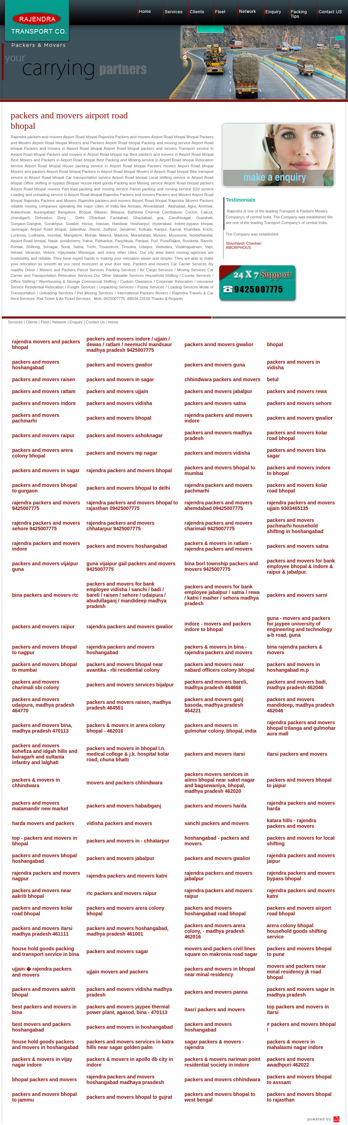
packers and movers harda (215, 806)
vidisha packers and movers (119, 823)
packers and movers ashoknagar (124, 435)
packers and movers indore (44, 403)
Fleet (45, 322)
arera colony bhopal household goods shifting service (297, 931)
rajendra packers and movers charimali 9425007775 (218, 525)
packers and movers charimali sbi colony (35, 684)
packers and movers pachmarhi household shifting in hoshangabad (295, 525)
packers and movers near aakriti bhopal (41, 893)
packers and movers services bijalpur (130, 684)
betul (272, 379)
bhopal (275, 344)
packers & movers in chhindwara (36, 782)
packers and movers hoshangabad (35, 364)
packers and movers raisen (44, 379)
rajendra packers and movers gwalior (129, 626)
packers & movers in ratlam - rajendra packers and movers (218, 546)
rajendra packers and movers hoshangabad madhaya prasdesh (125, 1079)
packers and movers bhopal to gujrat (129, 1097)
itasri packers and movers (214, 1009)
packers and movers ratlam (44, 391)
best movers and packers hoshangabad (41, 1027)
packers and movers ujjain (117, 391)
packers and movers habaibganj (123, 806)
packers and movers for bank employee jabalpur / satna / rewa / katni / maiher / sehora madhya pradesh (222, 595)
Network (59, 322)
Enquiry (76, 322)
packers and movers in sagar (120, 379)
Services (15, 322)
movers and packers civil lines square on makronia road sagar (220, 951)
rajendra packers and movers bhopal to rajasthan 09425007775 (132, 505)
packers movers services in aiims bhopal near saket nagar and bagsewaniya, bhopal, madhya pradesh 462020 (219, 782)
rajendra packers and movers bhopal (129, 470)
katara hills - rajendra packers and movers (291, 823)
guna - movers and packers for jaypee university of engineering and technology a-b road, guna (299, 626)
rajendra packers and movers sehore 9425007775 (46, 525)
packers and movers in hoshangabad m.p (293, 667)
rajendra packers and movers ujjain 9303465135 (301, 505)
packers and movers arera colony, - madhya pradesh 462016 (214, 931)
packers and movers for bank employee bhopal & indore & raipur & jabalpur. (301, 566)
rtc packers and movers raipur (121, 893)
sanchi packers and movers (216, 823)
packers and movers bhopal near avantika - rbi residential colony (124, 667)
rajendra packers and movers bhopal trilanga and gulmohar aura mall (301, 728)
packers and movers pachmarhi (35, 418)
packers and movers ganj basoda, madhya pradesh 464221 (213, 705)
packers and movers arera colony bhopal (42, 453)
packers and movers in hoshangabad (129, 1027)
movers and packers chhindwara (124, 782)
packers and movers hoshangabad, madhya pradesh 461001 (127, 931)
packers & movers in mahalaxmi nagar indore (295, 1044)
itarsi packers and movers (297, 754)
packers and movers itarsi (214, 754)
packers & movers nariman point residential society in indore (222, 1062)
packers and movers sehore (299, 403)
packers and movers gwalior (119, 365)
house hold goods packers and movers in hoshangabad (45, 1044)
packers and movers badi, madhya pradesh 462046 (297, 684)
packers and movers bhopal (118, 418)
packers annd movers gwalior (218, 344)
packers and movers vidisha (119, 403)
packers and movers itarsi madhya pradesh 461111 (42, 931)
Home (113, 322)
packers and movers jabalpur (218, 391)
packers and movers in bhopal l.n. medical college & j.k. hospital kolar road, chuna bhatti (127, 754)
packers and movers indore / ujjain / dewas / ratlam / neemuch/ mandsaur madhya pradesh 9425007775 (129, 344)
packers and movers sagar (117, 951)
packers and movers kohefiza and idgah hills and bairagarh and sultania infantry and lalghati (45, 754)
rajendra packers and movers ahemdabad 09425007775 (218, 505)
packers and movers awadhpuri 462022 (290, 1062)
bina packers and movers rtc (45, 595)
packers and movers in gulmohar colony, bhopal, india (220, 728)
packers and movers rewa (297, 391)
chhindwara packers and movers (222, 379)
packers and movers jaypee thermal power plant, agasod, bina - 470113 (127, 1009)
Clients (32, 322)
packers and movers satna (215, 403)
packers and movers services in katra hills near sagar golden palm (129, 1044)
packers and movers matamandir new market (40, 805)
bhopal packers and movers (44, 1079)
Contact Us (95, 322)
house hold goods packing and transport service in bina (45, 951)
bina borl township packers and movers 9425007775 (221, 566)
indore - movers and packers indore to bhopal (217, 626)
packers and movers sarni (297, 595)
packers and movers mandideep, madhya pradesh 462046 (300, 705)
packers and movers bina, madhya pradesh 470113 (42, 728)
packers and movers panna (216, 992)
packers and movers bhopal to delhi (128, 488)
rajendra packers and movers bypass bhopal (301, 875)
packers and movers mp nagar (121, 453)
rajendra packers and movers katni (126, 876)
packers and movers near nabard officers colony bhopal (219, 667)
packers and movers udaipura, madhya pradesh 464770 (43, 705)
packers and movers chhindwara (222, 1079)
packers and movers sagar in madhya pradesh (300, 992)
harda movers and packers (43, 823)
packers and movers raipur (43, 435)
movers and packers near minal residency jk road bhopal (296, 971)
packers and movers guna (214, 365)
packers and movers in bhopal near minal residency (219, 971)
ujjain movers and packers (117, 971)
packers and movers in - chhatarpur (127, 841)
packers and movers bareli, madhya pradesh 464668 (216, 684)
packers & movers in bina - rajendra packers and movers (218, 649)
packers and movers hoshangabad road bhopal (215, 910)
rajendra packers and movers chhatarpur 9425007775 (120, 525)
